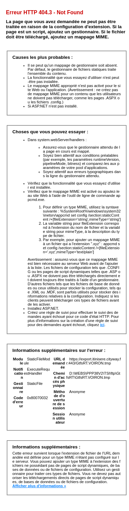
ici (102, 325)
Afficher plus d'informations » (39, 486)
